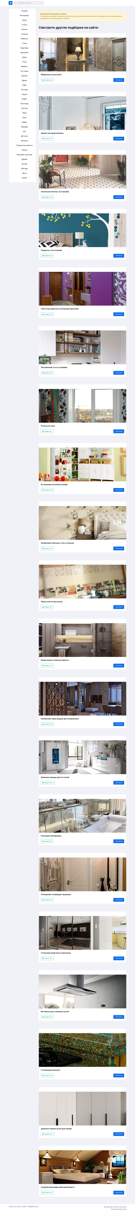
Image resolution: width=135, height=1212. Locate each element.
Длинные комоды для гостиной (55, 777)
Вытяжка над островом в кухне (55, 1011)
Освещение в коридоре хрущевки (56, 894)
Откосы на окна (48, 426)
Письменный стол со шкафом (54, 367)
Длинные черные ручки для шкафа (56, 1129)
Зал (24, 131)
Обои (24, 113)
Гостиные (24, 71)
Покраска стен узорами (51, 250)
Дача (24, 173)
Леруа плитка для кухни (51, 602)
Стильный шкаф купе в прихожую (56, 953)
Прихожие (24, 52)
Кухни (24, 20)
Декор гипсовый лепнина (52, 133)
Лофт (24, 85)
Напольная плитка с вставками (55, 192)
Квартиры (24, 48)
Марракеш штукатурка (51, 74)
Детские (24, 136)
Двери (24, 80)
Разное (24, 150)
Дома (24, 57)
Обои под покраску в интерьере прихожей (60, 309)
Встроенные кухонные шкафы (54, 484)
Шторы (24, 164)
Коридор (24, 127)
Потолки (24, 90)
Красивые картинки (24, 154)
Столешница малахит (50, 1070)
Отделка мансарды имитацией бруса (57, 1187)
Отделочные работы (24, 145)
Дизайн (24, 159)
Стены (24, 25)
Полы (24, 62)
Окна (24, 117)
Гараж (24, 94)
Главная (24, 11)
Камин (24, 99)
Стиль (24, 43)
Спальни (24, 34)
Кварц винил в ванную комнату (55, 660)
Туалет (24, 178)
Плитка (24, 29)
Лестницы (24, 103)
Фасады (24, 168)
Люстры (24, 108)
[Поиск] (29, 3)
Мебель (24, 66)
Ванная (24, 76)
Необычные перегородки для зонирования (60, 719)
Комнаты (24, 39)
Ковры (24, 122)
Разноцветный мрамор (51, 836)
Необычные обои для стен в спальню (57, 543)
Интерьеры (24, 15)
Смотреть (119, 80)
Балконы (24, 141)
